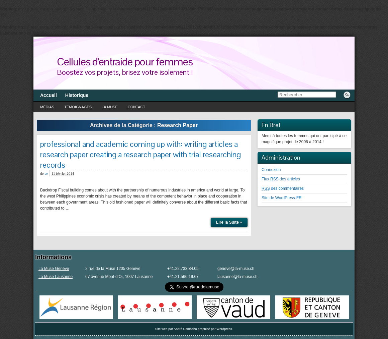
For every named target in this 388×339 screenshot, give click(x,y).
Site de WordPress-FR (282, 197)
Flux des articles (281, 179)
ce (46, 173)
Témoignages (78, 107)
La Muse (110, 107)
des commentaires (283, 188)
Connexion (271, 169)
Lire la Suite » (229, 222)
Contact (136, 107)
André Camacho (185, 329)
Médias (47, 107)
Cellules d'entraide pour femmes (125, 61)
